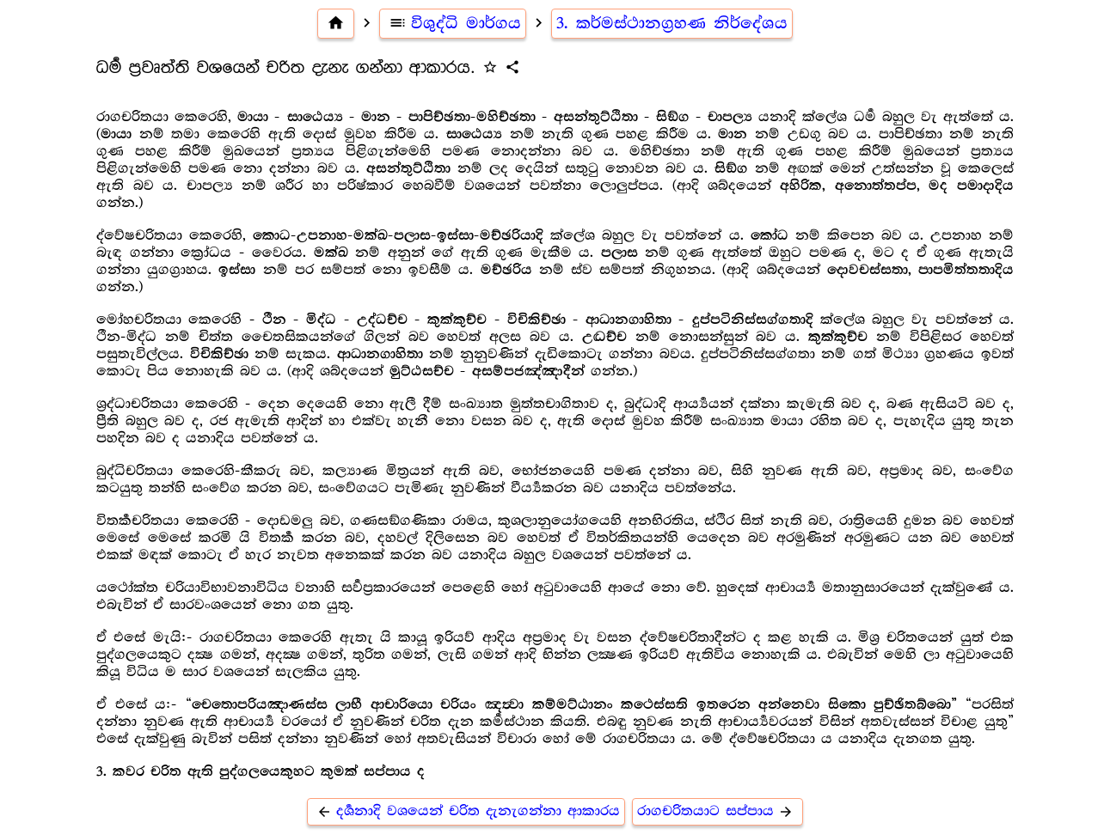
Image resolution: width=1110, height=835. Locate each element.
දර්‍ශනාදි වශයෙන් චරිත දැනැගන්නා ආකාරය (466, 811)
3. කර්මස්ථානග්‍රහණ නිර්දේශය (672, 23)
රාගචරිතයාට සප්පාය (717, 811)
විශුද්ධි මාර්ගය (452, 23)
